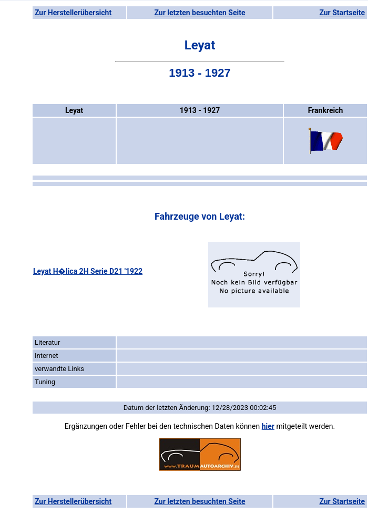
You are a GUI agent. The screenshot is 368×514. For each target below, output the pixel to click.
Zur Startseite (342, 12)
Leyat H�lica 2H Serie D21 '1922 (87, 271)
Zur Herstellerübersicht (73, 12)
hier (268, 426)
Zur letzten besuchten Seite (200, 12)
